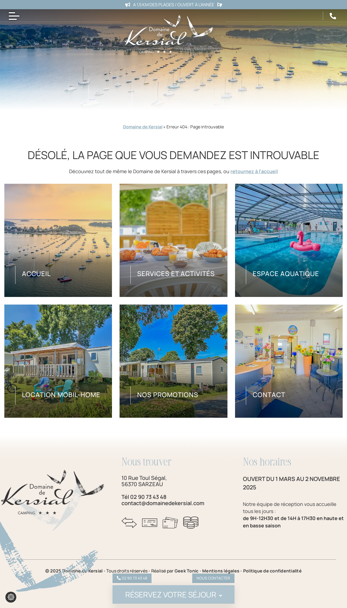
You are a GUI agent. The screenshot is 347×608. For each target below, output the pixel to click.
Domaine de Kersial (142, 127)
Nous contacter (213, 578)
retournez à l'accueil (254, 171)
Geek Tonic (187, 571)
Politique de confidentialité (272, 571)
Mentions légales (221, 571)
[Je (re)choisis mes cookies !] (10, 597)
